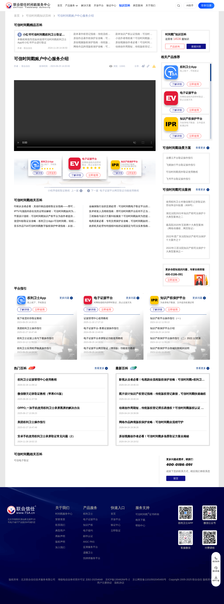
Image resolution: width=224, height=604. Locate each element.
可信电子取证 (21, 460)
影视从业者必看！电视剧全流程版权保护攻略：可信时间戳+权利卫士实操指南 (162, 379)
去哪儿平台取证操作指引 (179, 157)
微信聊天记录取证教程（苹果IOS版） (41, 393)
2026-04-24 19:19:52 (128, 441)
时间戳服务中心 (63, 513)
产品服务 (70, 5)
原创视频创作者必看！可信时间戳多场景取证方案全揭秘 (134, 42)
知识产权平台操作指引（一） (166, 318)
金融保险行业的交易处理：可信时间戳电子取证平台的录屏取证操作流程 (120, 206)
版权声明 (60, 541)
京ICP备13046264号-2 (117, 579)
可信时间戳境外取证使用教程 (182, 171)
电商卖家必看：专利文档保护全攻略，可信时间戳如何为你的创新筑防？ (120, 221)
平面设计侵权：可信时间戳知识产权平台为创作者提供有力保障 (45, 216)
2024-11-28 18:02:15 (27, 441)
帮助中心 (140, 525)
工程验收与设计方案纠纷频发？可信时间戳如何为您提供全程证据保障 (120, 216)
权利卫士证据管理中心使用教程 (37, 379)
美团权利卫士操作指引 (29, 328)
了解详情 (38, 173)
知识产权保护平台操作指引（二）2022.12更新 (175, 338)
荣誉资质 (60, 519)
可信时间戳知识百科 (38, 15)
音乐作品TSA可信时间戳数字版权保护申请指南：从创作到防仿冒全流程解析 (45, 225)
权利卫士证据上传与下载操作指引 (35, 338)
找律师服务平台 (91, 558)
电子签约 (88, 530)
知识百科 (124, 5)
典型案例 (138, 5)
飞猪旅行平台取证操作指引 (180, 164)
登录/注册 (206, 5)
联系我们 (60, 525)
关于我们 (150, 5)
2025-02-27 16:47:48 (27, 427)
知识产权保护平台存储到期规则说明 (169, 348)
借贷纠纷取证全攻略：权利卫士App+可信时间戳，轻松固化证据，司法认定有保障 (45, 221)
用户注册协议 (104, 582)
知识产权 (88, 525)
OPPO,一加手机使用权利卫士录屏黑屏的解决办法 (49, 407)
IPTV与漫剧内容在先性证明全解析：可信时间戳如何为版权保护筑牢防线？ (45, 211)
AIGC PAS (88, 541)
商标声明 (60, 536)
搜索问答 (196, 46)
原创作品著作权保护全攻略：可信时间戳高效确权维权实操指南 (93, 38)
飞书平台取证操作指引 (178, 178)
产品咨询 (175, 46)
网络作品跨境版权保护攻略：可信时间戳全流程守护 (93, 46)
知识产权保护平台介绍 (162, 328)
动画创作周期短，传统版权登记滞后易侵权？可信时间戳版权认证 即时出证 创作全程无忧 (134, 46)
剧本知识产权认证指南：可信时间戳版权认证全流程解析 (134, 34)
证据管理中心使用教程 (96, 318)
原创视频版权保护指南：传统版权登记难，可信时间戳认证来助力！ (93, 42)
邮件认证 (88, 536)
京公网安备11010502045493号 (149, 579)
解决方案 (86, 5)
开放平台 (99, 5)
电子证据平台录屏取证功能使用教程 (103, 338)
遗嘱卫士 (88, 552)
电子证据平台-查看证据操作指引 (101, 328)
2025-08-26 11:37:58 (27, 399)
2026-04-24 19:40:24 (128, 399)
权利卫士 (88, 513)
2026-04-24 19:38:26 (128, 427)
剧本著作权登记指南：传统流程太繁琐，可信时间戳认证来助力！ (93, 34)
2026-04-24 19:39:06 (128, 413)
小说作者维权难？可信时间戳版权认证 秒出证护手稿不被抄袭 (134, 38)
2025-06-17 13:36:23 (27, 413)
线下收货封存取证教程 (29, 318)
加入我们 (60, 547)
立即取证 (116, 530)
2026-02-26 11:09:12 (27, 385)
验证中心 (111, 5)
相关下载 (140, 519)
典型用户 (60, 530)
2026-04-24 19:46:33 (128, 385)
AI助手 (190, 5)
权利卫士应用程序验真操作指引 (34, 348)
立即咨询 (172, 280)
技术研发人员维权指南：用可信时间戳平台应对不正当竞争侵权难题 (120, 211)
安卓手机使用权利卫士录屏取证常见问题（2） (46, 436)
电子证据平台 (90, 519)
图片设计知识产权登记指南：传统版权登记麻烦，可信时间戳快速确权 (162, 393)
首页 (59, 5)
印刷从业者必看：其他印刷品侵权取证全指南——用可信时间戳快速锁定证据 (45, 206)
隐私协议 (119, 582)
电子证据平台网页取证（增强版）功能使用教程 (109, 348)
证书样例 (147, 514)
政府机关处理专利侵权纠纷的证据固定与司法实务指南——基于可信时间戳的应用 (120, 225)
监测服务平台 (90, 547)
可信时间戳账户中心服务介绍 (75, 15)
